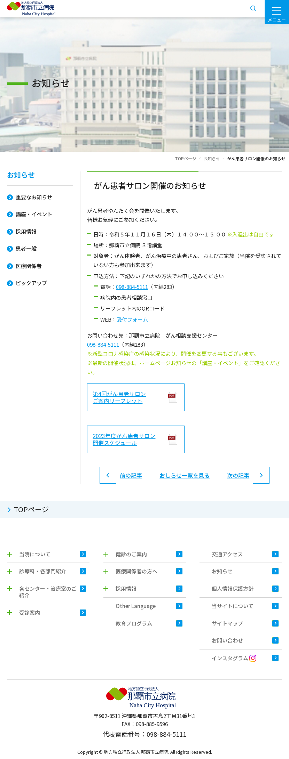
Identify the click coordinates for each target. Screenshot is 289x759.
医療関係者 (29, 265)
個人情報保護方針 (232, 589)
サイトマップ (227, 624)
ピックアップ (31, 282)
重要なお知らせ (34, 197)
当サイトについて (232, 607)
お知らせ (211, 158)
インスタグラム (234, 659)
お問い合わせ (227, 641)
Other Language (136, 607)
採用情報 (26, 231)
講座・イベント (34, 214)
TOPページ (185, 158)
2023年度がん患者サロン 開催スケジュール (124, 439)
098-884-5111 (132, 286)
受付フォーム (132, 319)
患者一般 (26, 248)
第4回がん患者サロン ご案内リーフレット (119, 397)
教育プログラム (134, 624)
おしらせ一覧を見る (184, 476)
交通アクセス (227, 555)
